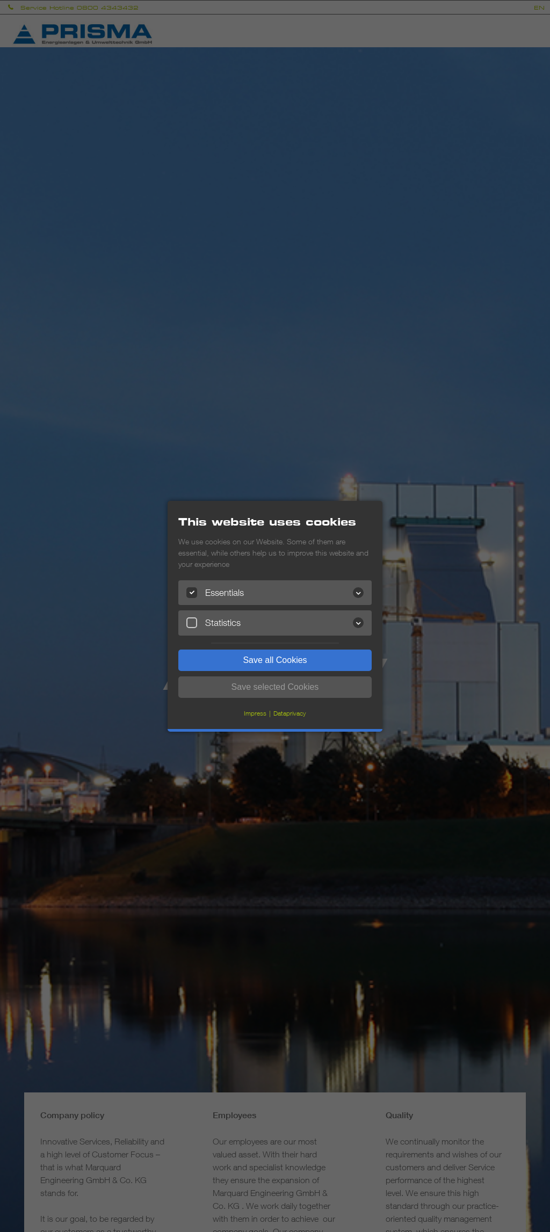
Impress (255, 713)
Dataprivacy (289, 713)
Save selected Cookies (275, 686)
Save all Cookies (275, 660)
